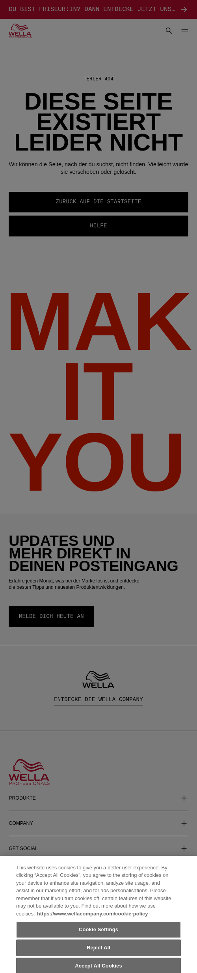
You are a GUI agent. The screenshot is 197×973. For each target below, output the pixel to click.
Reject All (98, 951)
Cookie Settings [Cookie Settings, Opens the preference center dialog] (98, 933)
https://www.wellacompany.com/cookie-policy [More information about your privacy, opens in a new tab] (92, 917)
